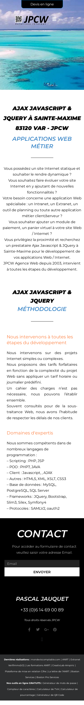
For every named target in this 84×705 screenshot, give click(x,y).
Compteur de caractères (21, 689)
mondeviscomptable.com (45, 659)
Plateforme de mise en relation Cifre (25, 671)
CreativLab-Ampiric (63, 665)
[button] (42, 639)
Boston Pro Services (48, 677)
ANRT (65, 659)
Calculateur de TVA (48, 689)
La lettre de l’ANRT (58, 671)
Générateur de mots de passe (59, 683)
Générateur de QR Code (50, 695)
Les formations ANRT (38, 665)
